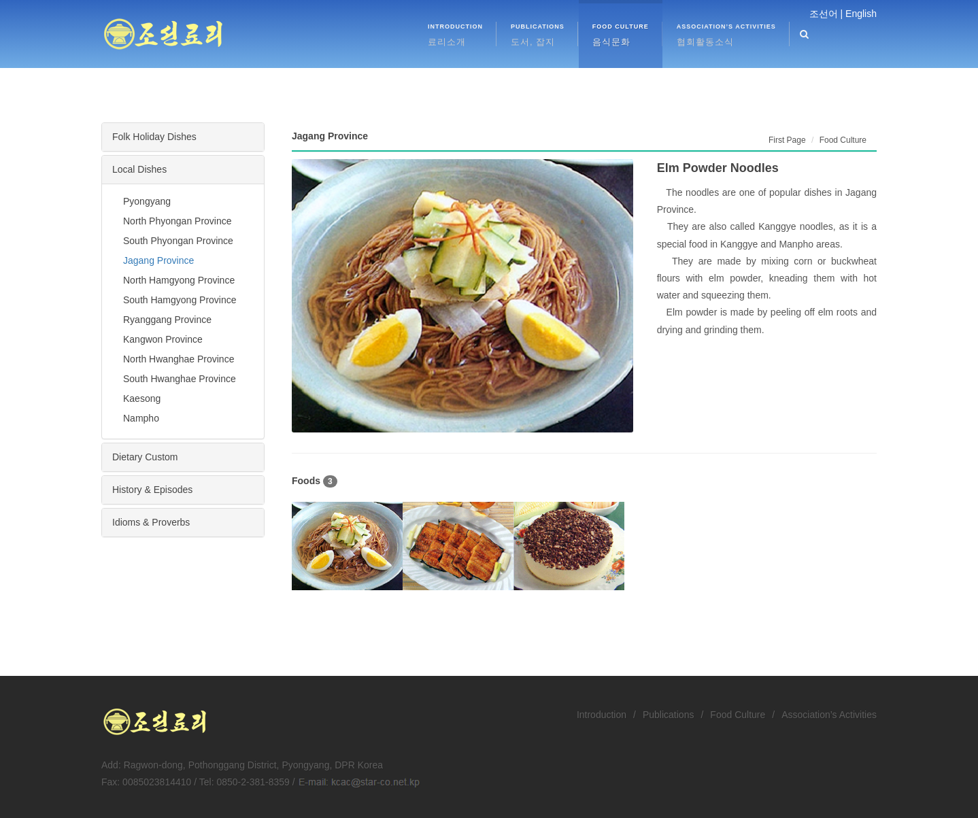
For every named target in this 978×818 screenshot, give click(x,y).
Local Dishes (139, 169)
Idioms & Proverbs (151, 522)
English (861, 13)
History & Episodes (152, 489)
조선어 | (826, 13)
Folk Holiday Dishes (154, 136)
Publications (668, 714)
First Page (787, 140)
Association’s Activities (829, 714)
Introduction (601, 714)
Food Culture (737, 714)
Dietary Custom (145, 456)
